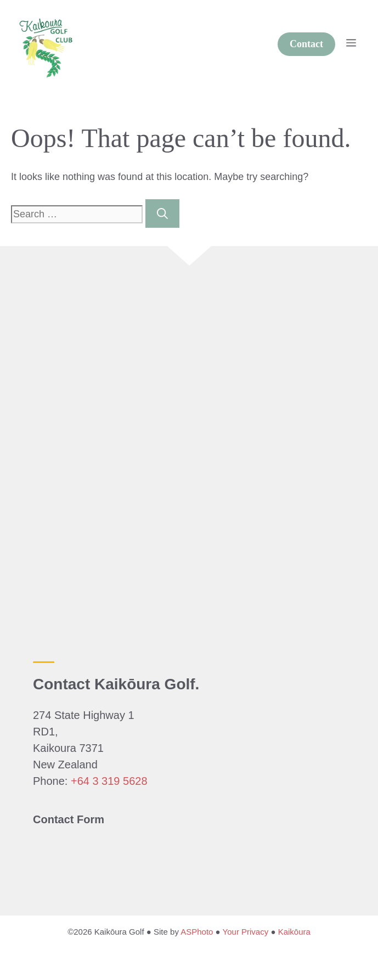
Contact (306, 43)
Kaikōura (294, 931)
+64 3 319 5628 (109, 781)
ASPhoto (196, 931)
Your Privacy (246, 931)
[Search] (162, 213)
